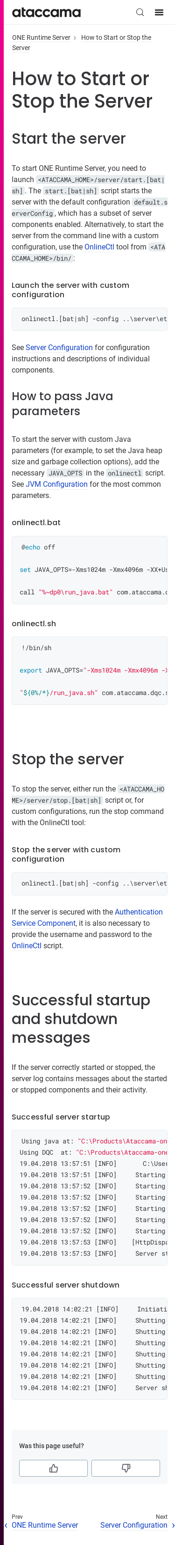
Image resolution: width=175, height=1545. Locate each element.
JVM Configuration (57, 484)
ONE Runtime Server (41, 37)
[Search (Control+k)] (140, 12)
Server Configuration (59, 347)
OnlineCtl (99, 246)
